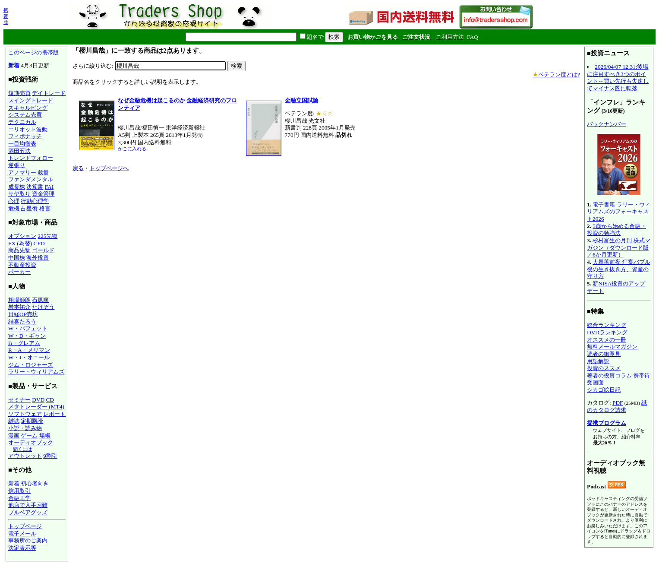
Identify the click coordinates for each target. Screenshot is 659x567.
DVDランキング (607, 332)
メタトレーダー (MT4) (36, 406)
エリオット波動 (27, 129)
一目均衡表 (22, 143)
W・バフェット (27, 328)
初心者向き (35, 483)
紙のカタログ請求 (617, 406)
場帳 (44, 435)
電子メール (22, 533)
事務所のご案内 (27, 540)
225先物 (47, 236)
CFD (39, 243)
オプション (22, 236)
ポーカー (19, 272)
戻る (78, 168)
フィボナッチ (25, 136)
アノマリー (22, 172)
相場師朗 (19, 300)
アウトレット (25, 456)
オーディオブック (30, 442)
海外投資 (37, 257)
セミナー (19, 399)
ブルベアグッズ (27, 512)
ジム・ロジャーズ (30, 364)
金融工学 (19, 498)
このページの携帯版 (33, 52)
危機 (13, 208)
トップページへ (109, 168)
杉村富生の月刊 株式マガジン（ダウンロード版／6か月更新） (618, 247)
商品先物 (19, 250)
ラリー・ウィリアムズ (36, 371)
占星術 (29, 208)
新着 (13, 65)
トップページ (25, 526)
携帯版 (5, 16)
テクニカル (22, 122)
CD (50, 399)
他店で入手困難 (27, 505)
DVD (38, 399)
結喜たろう (22, 321)
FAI (49, 187)
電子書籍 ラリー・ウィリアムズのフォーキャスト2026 (618, 211)
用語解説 (598, 361)
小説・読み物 (25, 428)
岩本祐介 (19, 307)
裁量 (43, 172)
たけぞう (43, 307)
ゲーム (29, 435)
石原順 (40, 300)
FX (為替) (20, 243)
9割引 (50, 456)
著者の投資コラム (609, 375)
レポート (54, 414)
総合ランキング (606, 325)
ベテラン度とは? (556, 74)
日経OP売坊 (23, 314)
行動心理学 (35, 201)
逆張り (16, 165)
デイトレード (49, 93)
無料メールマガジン (612, 346)
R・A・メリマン (29, 350)
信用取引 (19, 491)
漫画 (13, 435)
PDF (617, 402)
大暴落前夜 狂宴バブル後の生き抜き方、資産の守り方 (618, 269)
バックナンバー (606, 124)
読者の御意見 (604, 354)
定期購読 (32, 421)
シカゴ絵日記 (604, 389)
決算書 (34, 187)
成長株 (16, 187)
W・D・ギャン (27, 336)
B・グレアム (24, 343)
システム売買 (25, 114)
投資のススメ (604, 368)
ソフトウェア (25, 414)
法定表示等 (22, 548)
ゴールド (43, 250)
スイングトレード (30, 100)
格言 (44, 208)
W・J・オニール (29, 357)
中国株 (16, 257)
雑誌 (13, 421)
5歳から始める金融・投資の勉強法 (616, 230)
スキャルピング (27, 108)
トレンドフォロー (30, 158)
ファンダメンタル (30, 179)
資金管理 (43, 193)
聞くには (22, 449)
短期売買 (19, 93)
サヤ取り (19, 193)
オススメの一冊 (606, 339)
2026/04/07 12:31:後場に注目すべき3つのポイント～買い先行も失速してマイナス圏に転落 (618, 77)
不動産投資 (22, 265)
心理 (13, 201)
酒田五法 (19, 151)
